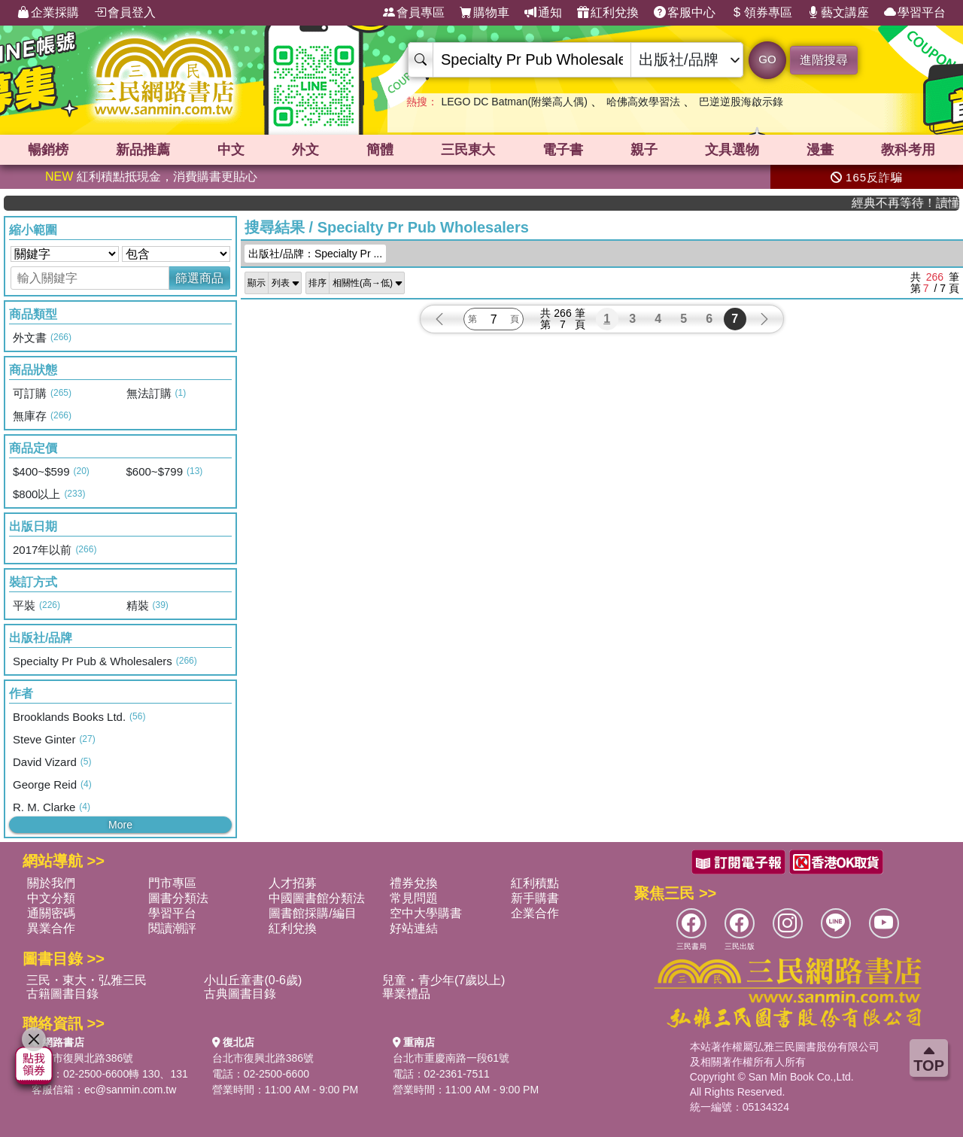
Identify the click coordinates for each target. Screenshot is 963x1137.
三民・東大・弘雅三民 (86, 980)
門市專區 (172, 883)
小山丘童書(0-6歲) (253, 980)
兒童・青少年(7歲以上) (444, 980)
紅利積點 (535, 883)
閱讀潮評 (172, 928)
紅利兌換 (608, 13)
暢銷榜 (48, 149)
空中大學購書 (426, 913)
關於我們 (51, 883)
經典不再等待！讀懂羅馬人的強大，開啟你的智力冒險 (914, 202)
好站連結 (414, 928)
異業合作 (51, 928)
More (120, 825)
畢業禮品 (406, 993)
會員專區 (414, 13)
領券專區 (761, 13)
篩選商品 (199, 278)
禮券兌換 (414, 883)
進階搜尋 (824, 59)
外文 (305, 149)
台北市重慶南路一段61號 (451, 1058)
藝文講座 (838, 13)
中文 (231, 149)
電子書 (562, 149)
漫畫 (820, 149)
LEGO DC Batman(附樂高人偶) (514, 102)
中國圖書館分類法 (317, 898)
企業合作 (535, 913)
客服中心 (684, 13)
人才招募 (293, 883)
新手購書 (535, 898)
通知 (543, 13)
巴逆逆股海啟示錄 (741, 102)
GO (767, 59)
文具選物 (732, 149)
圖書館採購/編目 (312, 913)
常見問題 (414, 898)
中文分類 (51, 898)
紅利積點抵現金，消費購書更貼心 (151, 176)
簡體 (379, 149)
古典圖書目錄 (240, 993)
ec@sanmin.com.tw (130, 1090)
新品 (143, 149)
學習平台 (915, 13)
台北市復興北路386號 (82, 1058)
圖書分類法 (178, 898)
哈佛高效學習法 (643, 102)
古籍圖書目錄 (62, 993)
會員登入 (125, 13)
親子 (644, 149)
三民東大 (468, 149)
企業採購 (48, 13)
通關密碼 (51, 913)
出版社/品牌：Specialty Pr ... (315, 254)
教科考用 (908, 149)
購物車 (484, 13)
